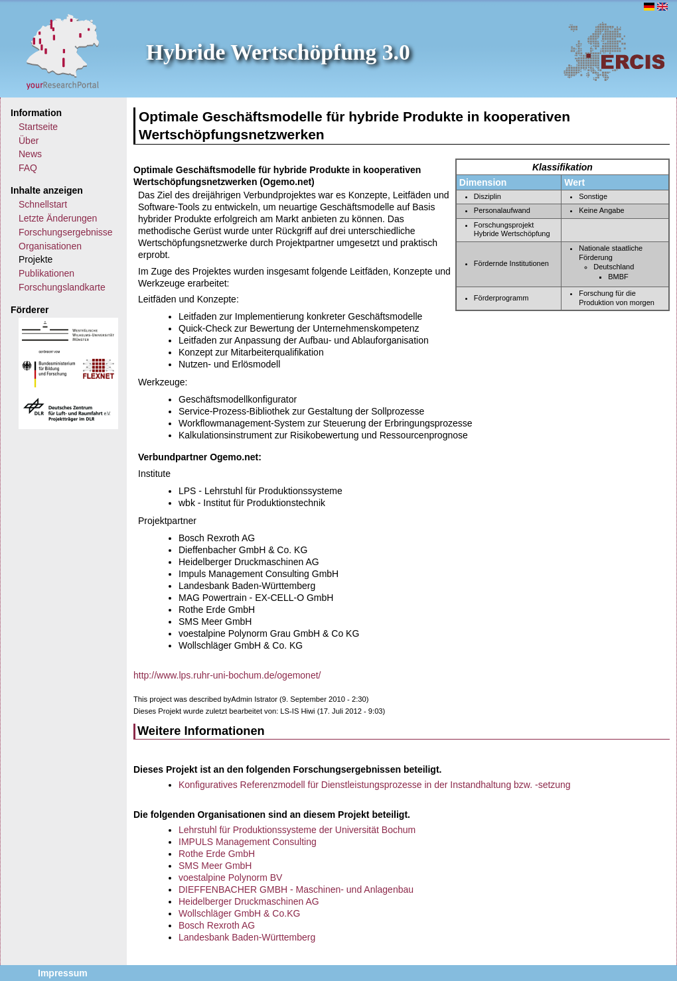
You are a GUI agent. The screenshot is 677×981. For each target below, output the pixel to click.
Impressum (63, 973)
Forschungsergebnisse (66, 232)
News (30, 154)
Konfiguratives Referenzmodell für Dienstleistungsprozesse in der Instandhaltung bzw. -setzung (375, 784)
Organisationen (50, 246)
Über (28, 140)
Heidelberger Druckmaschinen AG (249, 901)
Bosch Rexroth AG (217, 925)
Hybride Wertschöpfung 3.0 (278, 52)
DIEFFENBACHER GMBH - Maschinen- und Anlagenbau (296, 889)
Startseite (38, 126)
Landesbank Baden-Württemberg (247, 937)
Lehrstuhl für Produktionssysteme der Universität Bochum (297, 829)
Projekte (35, 259)
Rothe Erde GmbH (217, 853)
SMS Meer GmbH (215, 865)
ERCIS (614, 51)
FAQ (28, 168)
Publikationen (46, 273)
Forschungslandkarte (62, 287)
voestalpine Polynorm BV (230, 877)
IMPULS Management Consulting (248, 841)
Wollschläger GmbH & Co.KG (239, 913)
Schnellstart (43, 204)
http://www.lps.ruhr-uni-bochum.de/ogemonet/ (227, 675)
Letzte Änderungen (58, 218)
